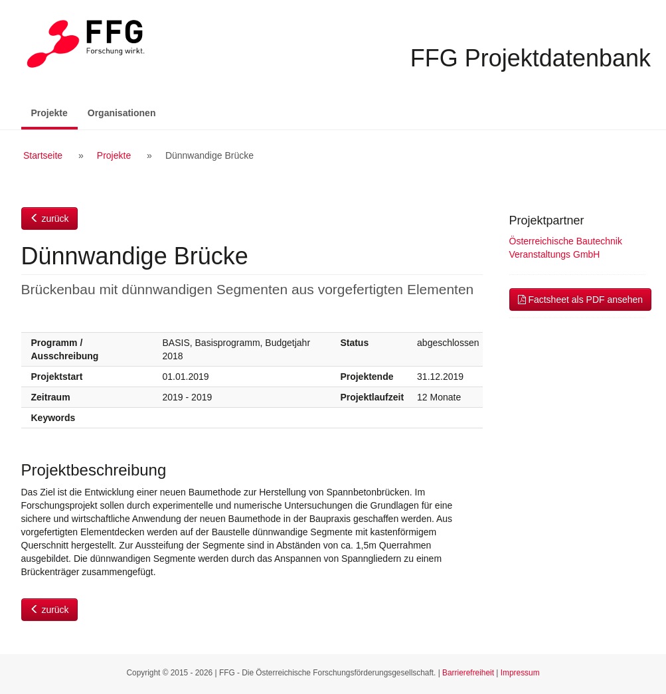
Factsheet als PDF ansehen (580, 299)
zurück (49, 218)
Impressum (520, 672)
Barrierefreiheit (468, 672)
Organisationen (122, 113)
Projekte (54, 112)
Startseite (42, 155)
